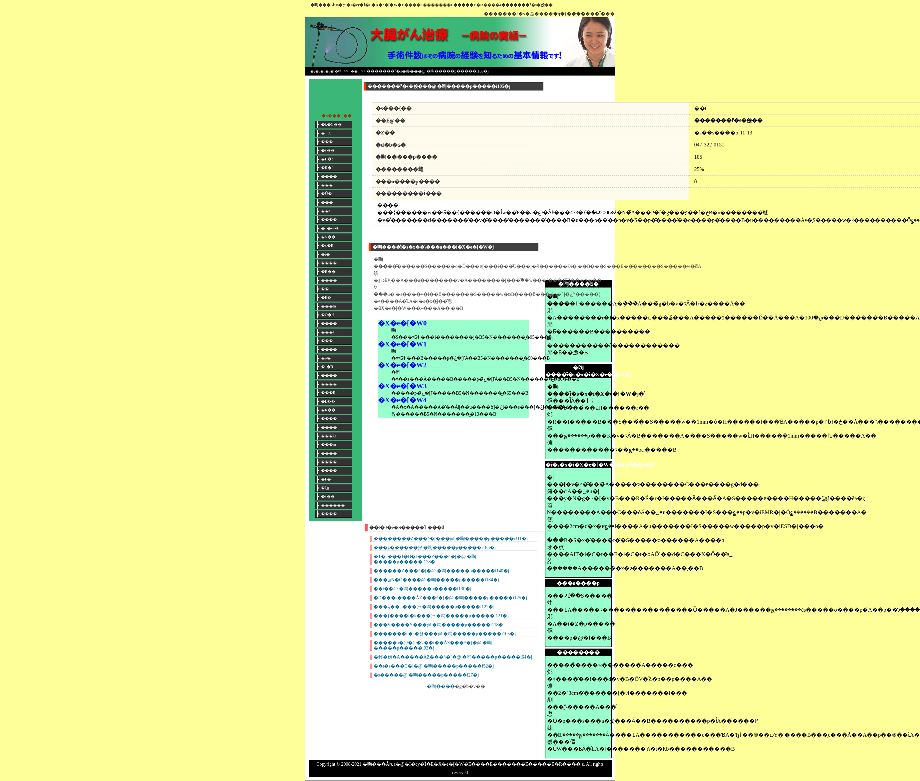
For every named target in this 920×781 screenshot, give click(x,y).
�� (325, 289)
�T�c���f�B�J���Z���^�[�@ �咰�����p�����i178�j (425, 559)
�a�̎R (327, 366)
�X (326, 133)
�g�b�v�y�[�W (325, 71)
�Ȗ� (326, 193)
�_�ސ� (330, 228)
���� (329, 176)
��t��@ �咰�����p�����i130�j (422, 588)
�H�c (327, 159)
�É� (326, 297)
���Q (328, 436)
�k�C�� (331, 124)
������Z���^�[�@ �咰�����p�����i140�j (441, 570)
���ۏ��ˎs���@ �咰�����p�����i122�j (434, 606)
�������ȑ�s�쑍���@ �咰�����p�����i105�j (445, 633)
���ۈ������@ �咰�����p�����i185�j (435, 547)
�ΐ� (325, 254)
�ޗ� (326, 358)
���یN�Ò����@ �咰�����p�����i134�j (436, 579)
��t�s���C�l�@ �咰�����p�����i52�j (434, 666)
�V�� (328, 237)
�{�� (328, 150)
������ (333, 505)
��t (355, 71)
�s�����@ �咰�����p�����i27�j (426, 675)
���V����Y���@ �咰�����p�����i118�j (439, 624)
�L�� (328, 401)
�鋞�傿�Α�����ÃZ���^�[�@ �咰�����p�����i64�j (453, 657)
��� (327, 141)
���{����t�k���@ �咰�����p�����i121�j (441, 615)
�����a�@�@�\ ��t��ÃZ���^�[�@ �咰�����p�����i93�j (433, 645)
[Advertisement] (565, 179)
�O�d (327, 314)
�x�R (327, 245)
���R (328, 392)
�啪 (325, 488)
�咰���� (441, 686)
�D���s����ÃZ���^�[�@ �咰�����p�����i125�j (450, 597)
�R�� (328, 271)
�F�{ (327, 479)
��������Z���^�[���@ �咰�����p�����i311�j (451, 538)
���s (328, 332)
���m (328, 306)
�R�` (327, 167)
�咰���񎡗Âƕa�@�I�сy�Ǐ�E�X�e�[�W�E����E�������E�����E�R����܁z (406, 5)
